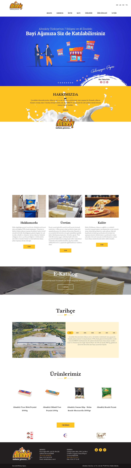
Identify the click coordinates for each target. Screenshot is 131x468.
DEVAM (29, 246)
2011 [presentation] (100, 333)
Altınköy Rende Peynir (106, 407)
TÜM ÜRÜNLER (65, 425)
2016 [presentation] (114, 333)
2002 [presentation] (77, 333)
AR (120, 5)
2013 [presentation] (107, 333)
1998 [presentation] (70, 333)
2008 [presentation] (92, 333)
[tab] (70, 332)
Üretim (65, 222)
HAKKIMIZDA (65, 110)
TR (127, 5)
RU (123, 5)
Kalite (102, 222)
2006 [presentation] (85, 333)
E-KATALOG (65, 287)
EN (117, 5)
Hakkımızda (29, 222)
